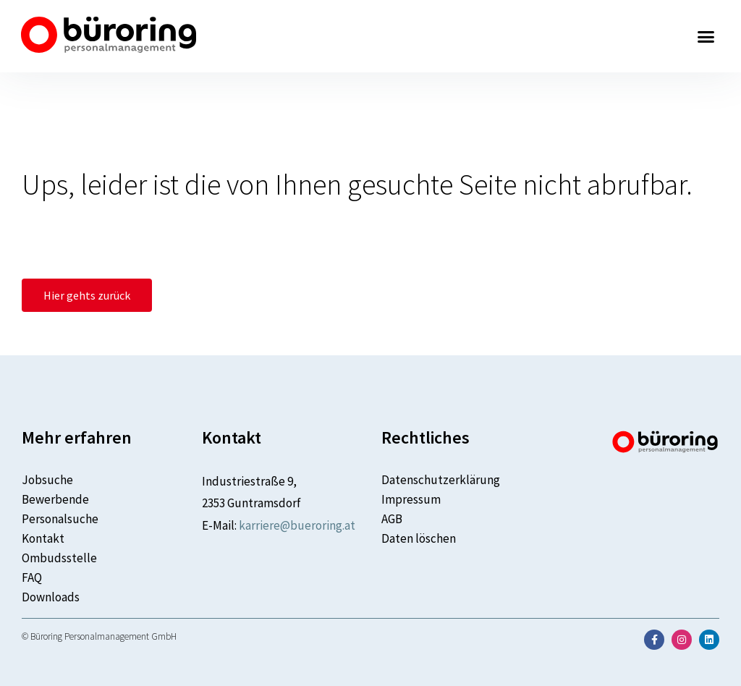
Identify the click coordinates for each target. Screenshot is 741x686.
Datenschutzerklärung (440, 480)
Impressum (411, 499)
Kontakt (43, 538)
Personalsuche (60, 519)
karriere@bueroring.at (297, 525)
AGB (391, 519)
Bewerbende (55, 499)
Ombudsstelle (59, 558)
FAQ (32, 577)
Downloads (51, 597)
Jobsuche (47, 480)
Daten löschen (418, 538)
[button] (706, 36)
